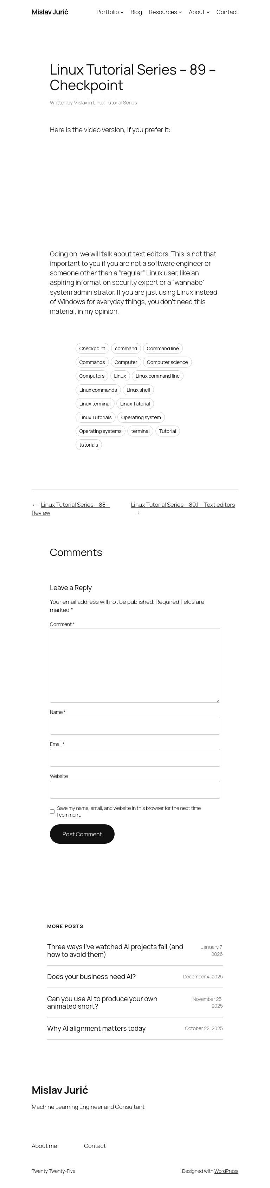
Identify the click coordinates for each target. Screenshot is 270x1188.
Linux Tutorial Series (115, 102)
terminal (140, 431)
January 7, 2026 (212, 950)
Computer (126, 362)
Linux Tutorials (95, 417)
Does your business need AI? (91, 977)
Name (58, 712)
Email (57, 744)
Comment (62, 624)
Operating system (141, 417)
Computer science (167, 362)
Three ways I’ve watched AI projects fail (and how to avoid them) (115, 950)
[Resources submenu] (180, 12)
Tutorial (167, 431)
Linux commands (98, 390)
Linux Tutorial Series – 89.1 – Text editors (183, 504)
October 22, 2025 (204, 1028)
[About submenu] (208, 12)
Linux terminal (95, 403)
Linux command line (158, 375)
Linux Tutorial (135, 403)
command (126, 348)
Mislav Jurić (50, 12)
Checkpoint (92, 348)
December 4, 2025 (203, 976)
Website (59, 776)
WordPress (226, 1171)
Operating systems (100, 431)
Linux (120, 375)
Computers (92, 375)
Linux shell (138, 390)
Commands (92, 362)
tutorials (88, 444)
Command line (163, 348)
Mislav (80, 102)
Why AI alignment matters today (96, 1028)
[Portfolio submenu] (122, 12)
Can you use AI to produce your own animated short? (102, 1002)
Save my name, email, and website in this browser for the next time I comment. (129, 811)
